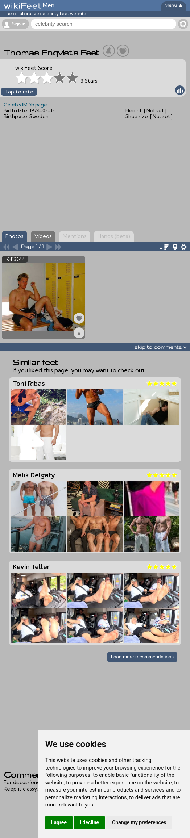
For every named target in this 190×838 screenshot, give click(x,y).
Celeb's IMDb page (25, 105)
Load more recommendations (142, 656)
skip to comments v (160, 347)
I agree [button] (59, 822)
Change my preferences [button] (139, 822)
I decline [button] (89, 822)
